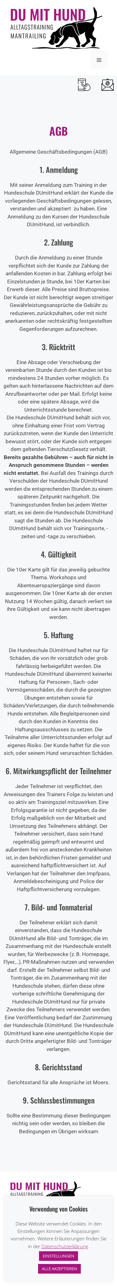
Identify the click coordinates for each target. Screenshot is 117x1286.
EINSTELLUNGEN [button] (58, 1256)
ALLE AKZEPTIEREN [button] (59, 1268)
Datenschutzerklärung (64, 1246)
